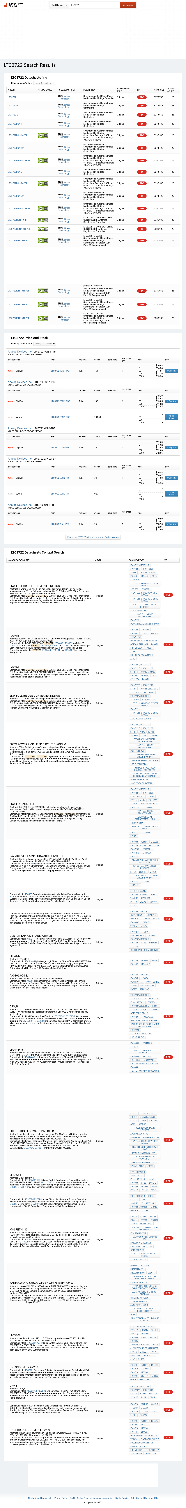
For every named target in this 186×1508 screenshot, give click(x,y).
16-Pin (145, 932)
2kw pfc (134, 589)
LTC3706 (29, 913)
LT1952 (65, 1145)
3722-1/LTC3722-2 (138, 692)
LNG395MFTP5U (137, 1273)
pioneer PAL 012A (138, 1282)
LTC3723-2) (148, 1390)
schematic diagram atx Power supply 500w (144, 1277)
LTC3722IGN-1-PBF (60, 524)
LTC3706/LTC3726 (147, 1117)
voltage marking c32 (140, 1034)
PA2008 (133, 989)
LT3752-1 (35, 1204)
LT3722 (133, 1117)
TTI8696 (133, 1439)
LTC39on (134, 1369)
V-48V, (142, 732)
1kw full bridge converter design (144, 594)
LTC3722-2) (148, 569)
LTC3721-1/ (147, 849)
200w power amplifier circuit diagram (144, 756)
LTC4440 (144, 576)
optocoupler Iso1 (139, 644)
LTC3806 (134, 1186)
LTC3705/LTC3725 (32, 1148)
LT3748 (143, 902)
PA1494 (154, 1190)
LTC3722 (146, 832)
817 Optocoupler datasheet (144, 1348)
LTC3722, (134, 630)
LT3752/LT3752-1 (33, 1199)
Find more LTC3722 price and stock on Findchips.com (93, 537)
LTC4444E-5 (135, 1060)
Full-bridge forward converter (144, 1157)
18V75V (133, 985)
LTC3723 (134, 1372)
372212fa (134, 580)
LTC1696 (150, 796)
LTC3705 (47, 920)
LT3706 (144, 1411)
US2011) (151, 1273)
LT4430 (146, 881)
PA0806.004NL (152, 982)
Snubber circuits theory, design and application (144, 775)
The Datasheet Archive (13, 5)
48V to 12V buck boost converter (144, 1051)
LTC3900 (29, 863)
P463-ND (145, 1266)
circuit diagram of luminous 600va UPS (145, 1319)
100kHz (144, 1200)
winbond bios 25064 (139, 1298)
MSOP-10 (134, 919)
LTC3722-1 (146, 589)
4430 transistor (138, 1260)
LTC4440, (59, 643)
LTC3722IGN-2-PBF (60, 447)
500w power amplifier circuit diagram (144, 740)
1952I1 (155, 1345)
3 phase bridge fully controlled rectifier (144, 769)
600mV (13, 896)
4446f (154, 960)
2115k (133, 872)
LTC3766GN (145, 989)
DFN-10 (133, 902)
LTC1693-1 (151, 1002)
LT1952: (151, 1326)
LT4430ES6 (135, 1246)
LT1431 (13, 645)
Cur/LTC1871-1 (137, 915)
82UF (132, 651)
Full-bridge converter (141, 1443)
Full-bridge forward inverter (144, 1129)
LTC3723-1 (134, 1017)
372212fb (134, 700)
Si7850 (153, 872)
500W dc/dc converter (141, 783)
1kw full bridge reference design (145, 600)
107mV (145, 1330)
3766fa (144, 978)
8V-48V (133, 836)
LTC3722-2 (134, 620)
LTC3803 (153, 1121)
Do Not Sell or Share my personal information (91, 1498)
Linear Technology (64, 97)
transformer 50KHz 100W (142, 1153)
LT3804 (155, 1006)
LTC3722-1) (135, 569)
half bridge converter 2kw (143, 1435)
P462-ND (134, 1266)
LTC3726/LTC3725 (138, 845)
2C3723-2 (145, 1334)
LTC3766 (29, 981)
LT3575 (144, 926)
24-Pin (133, 572)
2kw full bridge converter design (144, 584)
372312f (134, 1397)
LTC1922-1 (152, 800)
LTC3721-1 (134, 881)
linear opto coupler (140, 1243)
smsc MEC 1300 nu (139, 1305)
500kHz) (134, 1203)
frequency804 (137, 935)
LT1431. (69, 650)
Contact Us (141, 1498)
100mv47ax (135, 637)
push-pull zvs (137, 751)
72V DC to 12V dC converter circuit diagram (144, 876)
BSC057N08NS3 (147, 985)
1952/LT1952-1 (48, 1182)
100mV (151, 1179)
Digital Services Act (124, 1498)
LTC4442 (134, 964)
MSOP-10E (145, 898)
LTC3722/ (147, 853)
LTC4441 (144, 1376)
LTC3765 (144, 975)
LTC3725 (143, 1415)
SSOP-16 (142, 1124)
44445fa (134, 1047)
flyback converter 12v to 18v (144, 1238)
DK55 (132, 1315)
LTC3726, (134, 1411)
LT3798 (133, 905)
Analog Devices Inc (20, 351)
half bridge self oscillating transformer (145, 1025)
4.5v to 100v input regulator (144, 1071)
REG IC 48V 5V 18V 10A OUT (142, 1355)
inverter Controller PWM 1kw (145, 1148)
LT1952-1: (134, 1330)
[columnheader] (21, 90)
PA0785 (154, 633)
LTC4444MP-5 (149, 1060)
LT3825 (133, 1121)
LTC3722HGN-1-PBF (60, 371)
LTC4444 (134, 1067)
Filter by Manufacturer (22, 83)
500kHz (154, 1404)
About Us (153, 1498)
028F (132, 1359)
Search (128, 5)
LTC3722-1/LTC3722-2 (139, 565)
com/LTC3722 (148, 700)
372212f (153, 736)
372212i (133, 804)
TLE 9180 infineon (138, 1301)
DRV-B (143, 1397)
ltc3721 (142, 872)
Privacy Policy (61, 1498)
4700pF (144, 842)
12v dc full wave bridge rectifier (144, 606)
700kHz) (134, 898)
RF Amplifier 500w (139, 780)
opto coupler (137, 1250)
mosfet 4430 (146, 1224)
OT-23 (154, 576)
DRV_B (143, 1010)
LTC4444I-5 (135, 1056)
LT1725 (143, 1121)
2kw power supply (150, 1439)
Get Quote (171, 417)
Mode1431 (154, 999)
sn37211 (153, 943)
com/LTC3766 (136, 982)
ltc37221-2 (135, 807)
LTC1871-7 (151, 915)
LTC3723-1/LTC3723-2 (139, 696)
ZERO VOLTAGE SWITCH (140, 719)
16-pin (154, 1186)
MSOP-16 (153, 902)
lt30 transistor (138, 1233)
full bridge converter (141, 655)
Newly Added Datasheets (40, 1498)
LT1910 (133, 800)
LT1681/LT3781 (137, 796)
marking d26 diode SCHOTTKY (144, 1020)
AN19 (132, 659)
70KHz (154, 895)
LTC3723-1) (135, 1390)
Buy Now (171, 371)
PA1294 (149, 648)
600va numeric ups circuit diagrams (144, 1293)
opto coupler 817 (139, 1013)
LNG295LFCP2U (137, 1269)
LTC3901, (68, 643)
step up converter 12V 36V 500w (145, 827)
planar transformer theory (144, 624)
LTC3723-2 (134, 849)
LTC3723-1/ (154, 845)
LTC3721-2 (134, 853)
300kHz (133, 926)
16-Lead (134, 736)
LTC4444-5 (30, 1057)
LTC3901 (134, 576)
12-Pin (151, 732)
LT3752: (13, 1204)
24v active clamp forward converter (145, 861)
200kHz (146, 922)
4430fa (133, 1224)
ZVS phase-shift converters (144, 761)
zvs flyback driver (139, 1134)
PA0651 (154, 644)
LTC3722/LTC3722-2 (138, 1207)
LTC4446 (29, 961)
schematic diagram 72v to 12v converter (145, 1228)
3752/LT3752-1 (147, 1203)
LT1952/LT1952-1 (33, 1180)
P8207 (143, 1446)
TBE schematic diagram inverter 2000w (144, 1310)
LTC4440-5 (145, 964)
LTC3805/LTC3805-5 (138, 895)
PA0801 (133, 1446)
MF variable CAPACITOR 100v (143, 641)
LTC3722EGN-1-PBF (60, 401)
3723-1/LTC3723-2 (36, 1021)
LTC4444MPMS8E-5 (138, 1064)
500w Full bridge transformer (145, 615)
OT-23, (143, 736)
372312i (133, 1010)
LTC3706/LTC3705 (147, 572)
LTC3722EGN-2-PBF (60, 478)
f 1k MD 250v (136, 648)
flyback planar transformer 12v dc (145, 818)
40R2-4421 (135, 885)
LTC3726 (29, 1405)
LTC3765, (134, 978)
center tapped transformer (144, 950)
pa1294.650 (148, 1017)
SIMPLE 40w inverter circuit (144, 1162)
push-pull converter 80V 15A (144, 1137)
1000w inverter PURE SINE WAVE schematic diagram (144, 1287)
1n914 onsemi (137, 823)
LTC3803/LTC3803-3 (150, 919)
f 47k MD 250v (152, 1450)
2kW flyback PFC (138, 611)
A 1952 (141, 1359)
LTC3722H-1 (135, 709)
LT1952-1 (134, 1190)
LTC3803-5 (134, 922)
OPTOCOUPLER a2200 (139, 1380)
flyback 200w (137, 1166)
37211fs (134, 946)
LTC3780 (146, 1056)
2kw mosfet (136, 1454)
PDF (142, 97)
